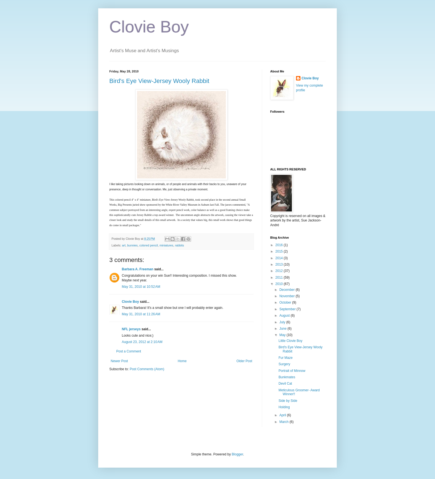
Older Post (244, 361)
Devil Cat (285, 383)
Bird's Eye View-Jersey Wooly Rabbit (159, 80)
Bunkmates (287, 377)
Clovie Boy (149, 26)
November (287, 296)
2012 (279, 271)
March (284, 422)
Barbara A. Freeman (137, 269)
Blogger (237, 454)
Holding (284, 407)
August (285, 315)
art (124, 245)
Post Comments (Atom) (147, 369)
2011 (279, 277)
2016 (279, 245)
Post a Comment (128, 351)
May (283, 335)
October (285, 302)
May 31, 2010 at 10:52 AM (141, 287)
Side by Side (288, 401)
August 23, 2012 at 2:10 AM (142, 342)
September (288, 309)
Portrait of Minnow (292, 371)
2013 (279, 264)
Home (182, 361)
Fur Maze (286, 358)
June (283, 329)
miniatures (166, 245)
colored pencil (148, 245)
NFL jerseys (131, 329)
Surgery (284, 364)
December (287, 290)
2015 (279, 251)
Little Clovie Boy (290, 341)
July (282, 322)
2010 (279, 284)
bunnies (132, 245)
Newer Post (119, 361)
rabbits (179, 245)
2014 (279, 258)
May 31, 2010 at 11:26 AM (141, 314)
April (283, 415)
